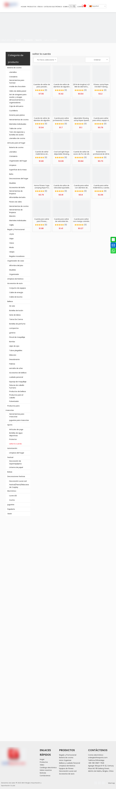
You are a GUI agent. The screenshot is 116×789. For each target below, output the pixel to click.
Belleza (18, 301)
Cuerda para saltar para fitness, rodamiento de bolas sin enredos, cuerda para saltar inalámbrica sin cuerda (41, 220)
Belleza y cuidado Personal (69, 763)
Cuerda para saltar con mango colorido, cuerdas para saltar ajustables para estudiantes (81, 220)
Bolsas (9, 472)
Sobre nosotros (46, 770)
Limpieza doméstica (15, 279)
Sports (18, 425)
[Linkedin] (99, 783)
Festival (18, 457)
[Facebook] (95, 783)
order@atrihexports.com (98, 757)
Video (42, 765)
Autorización (18, 448)
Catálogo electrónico (48, 767)
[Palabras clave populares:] (74, 6)
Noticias (43, 773)
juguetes (10, 504)
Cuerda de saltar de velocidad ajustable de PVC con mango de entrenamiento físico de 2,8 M (61, 186)
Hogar (42, 759)
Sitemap (111, 783)
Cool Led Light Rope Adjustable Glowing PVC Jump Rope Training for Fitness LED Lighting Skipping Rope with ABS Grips (61, 153)
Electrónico (18, 491)
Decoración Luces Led (67, 771)
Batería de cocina (18, 67)
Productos (44, 762)
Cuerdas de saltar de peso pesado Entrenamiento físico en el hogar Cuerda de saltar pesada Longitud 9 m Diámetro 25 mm (41, 85)
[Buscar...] (70, 6)
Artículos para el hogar (18, 143)
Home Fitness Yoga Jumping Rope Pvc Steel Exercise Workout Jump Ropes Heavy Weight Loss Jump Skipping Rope (41, 186)
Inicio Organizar (65, 760)
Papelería (11, 509)
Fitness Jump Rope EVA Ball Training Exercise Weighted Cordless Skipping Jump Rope (101, 85)
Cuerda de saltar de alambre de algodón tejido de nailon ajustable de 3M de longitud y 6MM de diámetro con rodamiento (42, 119)
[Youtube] (103, 783)
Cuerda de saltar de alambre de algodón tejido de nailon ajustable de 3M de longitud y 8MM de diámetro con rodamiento (61, 85)
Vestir (9, 514)
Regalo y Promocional (18, 229)
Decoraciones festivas (18, 476)
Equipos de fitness (66, 768)
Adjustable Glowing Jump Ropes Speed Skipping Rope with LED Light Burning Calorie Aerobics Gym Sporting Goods (81, 119)
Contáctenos (45, 775)
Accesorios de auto (18, 283)
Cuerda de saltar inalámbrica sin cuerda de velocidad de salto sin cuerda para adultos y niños (42, 153)
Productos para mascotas (18, 408)
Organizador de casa (18, 261)
